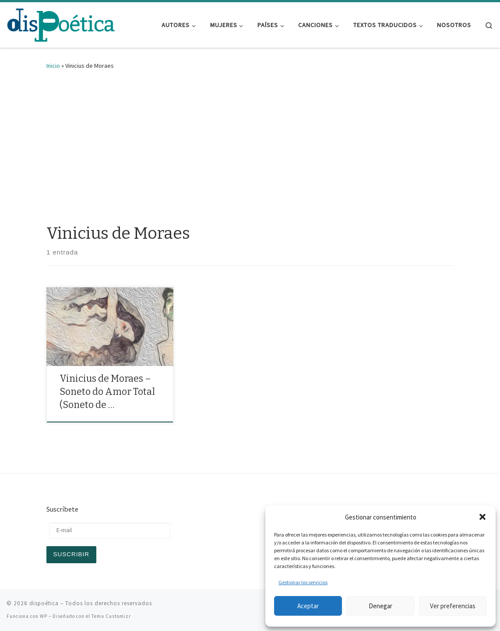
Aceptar (308, 606)
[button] (482, 516)
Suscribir (71, 554)
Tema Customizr (111, 616)
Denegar (380, 606)
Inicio (53, 66)
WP (43, 616)
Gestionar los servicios (302, 582)
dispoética (44, 603)
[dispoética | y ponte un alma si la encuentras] (61, 24)
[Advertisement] (250, 145)
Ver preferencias (452, 606)
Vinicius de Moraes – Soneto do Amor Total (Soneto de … (107, 392)
